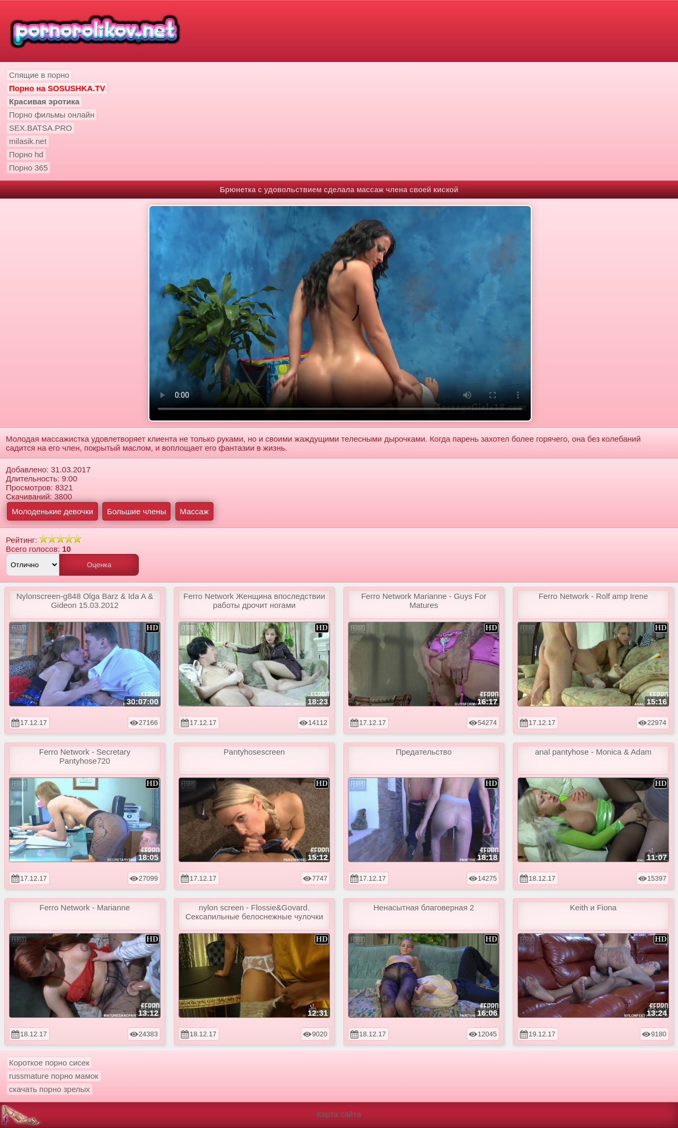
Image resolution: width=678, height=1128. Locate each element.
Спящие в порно (39, 74)
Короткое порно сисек (49, 1062)
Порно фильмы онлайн (51, 114)
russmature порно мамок (54, 1075)
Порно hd (26, 154)
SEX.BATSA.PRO (40, 127)
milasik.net (28, 141)
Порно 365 (28, 167)
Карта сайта (339, 1113)
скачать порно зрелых (49, 1089)
